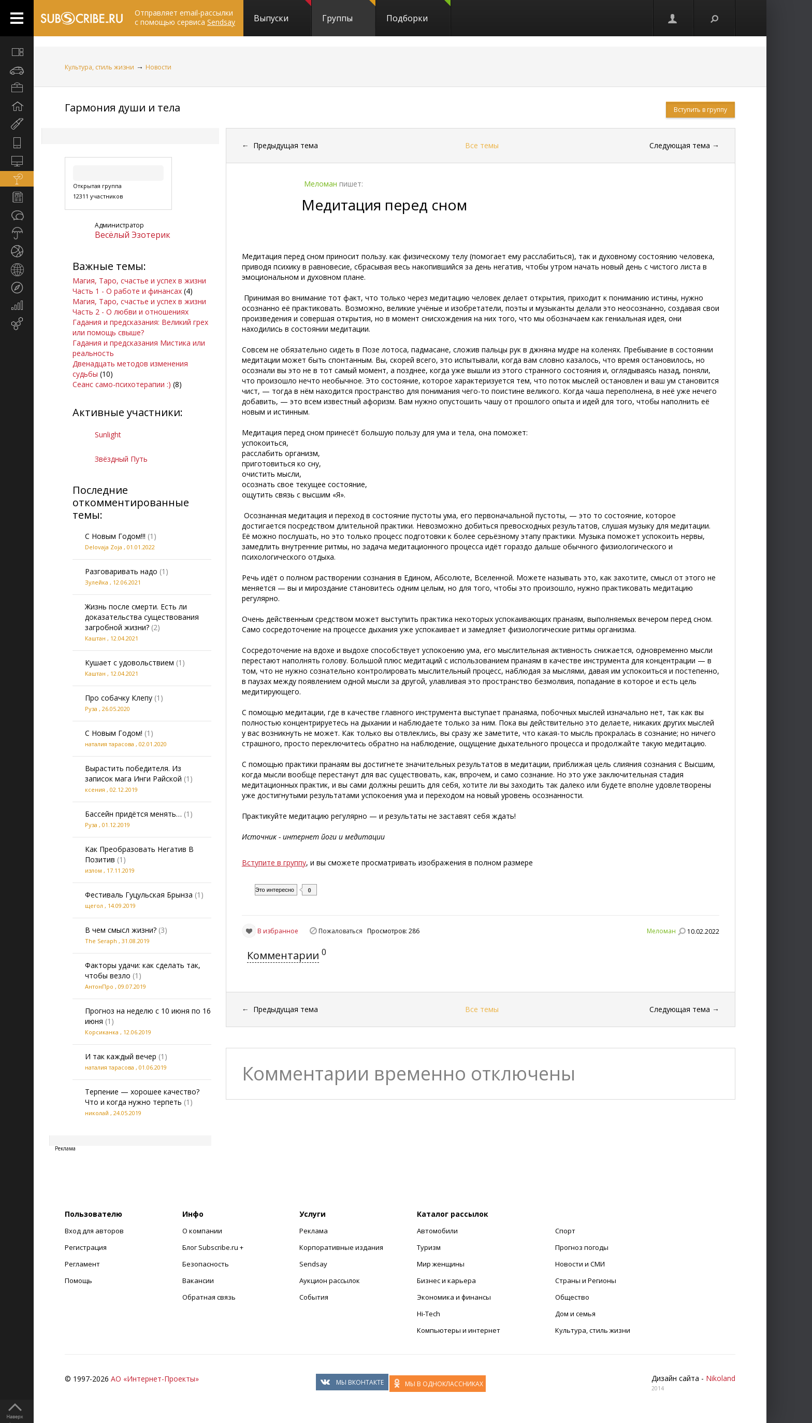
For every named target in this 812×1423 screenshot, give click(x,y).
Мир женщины (441, 1264)
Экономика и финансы (454, 1297)
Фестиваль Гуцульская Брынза (139, 895)
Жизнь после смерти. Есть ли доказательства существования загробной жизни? (142, 617)
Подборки (418, 12)
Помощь (78, 1280)
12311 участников (98, 196)
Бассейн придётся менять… (133, 814)
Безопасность (205, 1264)
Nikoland (720, 1378)
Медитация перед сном (384, 205)
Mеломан (661, 931)
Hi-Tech (428, 1313)
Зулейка (96, 582)
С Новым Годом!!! (115, 536)
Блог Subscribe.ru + (213, 1247)
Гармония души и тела (122, 108)
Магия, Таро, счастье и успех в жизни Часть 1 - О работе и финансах (139, 286)
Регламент (82, 1264)
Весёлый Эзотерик (132, 234)
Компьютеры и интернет (458, 1330)
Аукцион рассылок (329, 1280)
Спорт (565, 1230)
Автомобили (437, 1230)
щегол (94, 905)
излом (93, 870)
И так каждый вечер (120, 1056)
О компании (202, 1230)
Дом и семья (575, 1313)
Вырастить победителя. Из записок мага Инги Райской (133, 773)
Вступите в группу (274, 862)
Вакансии (198, 1280)
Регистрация (86, 1247)
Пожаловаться (340, 931)
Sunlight (108, 434)
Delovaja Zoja (103, 547)
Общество (572, 1297)
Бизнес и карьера (446, 1280)
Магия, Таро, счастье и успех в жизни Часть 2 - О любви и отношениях (139, 306)
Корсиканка (102, 1032)
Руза (91, 709)
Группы (348, 12)
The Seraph (101, 941)
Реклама (313, 1230)
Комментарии (283, 955)
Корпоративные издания (341, 1247)
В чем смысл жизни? (120, 930)
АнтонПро (99, 986)
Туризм (429, 1247)
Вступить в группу (700, 109)
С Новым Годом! (113, 733)
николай (97, 1113)
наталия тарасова (109, 744)
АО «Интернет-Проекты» (155, 1379)
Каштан (95, 638)
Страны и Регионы (585, 1280)
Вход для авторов (94, 1230)
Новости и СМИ (580, 1264)
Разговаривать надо (121, 571)
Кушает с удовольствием (129, 662)
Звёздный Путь (121, 459)
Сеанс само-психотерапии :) (121, 384)
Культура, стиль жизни (99, 67)
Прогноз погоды (581, 1247)
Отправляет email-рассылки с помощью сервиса (185, 17)
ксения (95, 789)
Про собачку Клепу (118, 698)
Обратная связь (209, 1297)
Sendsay (313, 1264)
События (313, 1297)
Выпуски (282, 12)
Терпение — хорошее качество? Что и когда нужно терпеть (142, 1097)
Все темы (482, 145)
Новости (158, 67)
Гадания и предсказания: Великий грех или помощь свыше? (140, 327)
